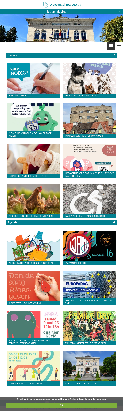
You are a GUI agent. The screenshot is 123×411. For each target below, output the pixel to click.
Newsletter (111, 47)
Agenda (12, 222)
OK (61, 405)
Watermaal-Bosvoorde (65, 4)
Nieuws (12, 55)
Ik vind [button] (62, 11)
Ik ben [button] (50, 11)
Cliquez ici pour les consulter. (92, 399)
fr (114, 11)
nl (119, 11)
